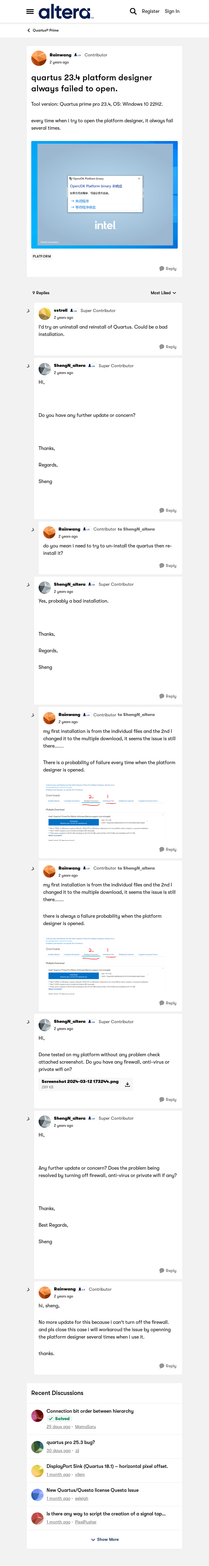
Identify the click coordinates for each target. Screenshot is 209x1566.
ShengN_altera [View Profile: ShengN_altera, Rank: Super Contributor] (70, 365)
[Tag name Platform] (41, 256)
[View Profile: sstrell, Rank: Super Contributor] (45, 314)
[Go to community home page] (66, 11)
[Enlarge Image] (104, 195)
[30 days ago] (59, 1450)
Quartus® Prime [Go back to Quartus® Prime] (42, 30)
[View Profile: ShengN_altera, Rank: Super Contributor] (45, 369)
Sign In (172, 11)
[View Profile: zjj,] (37, 1447)
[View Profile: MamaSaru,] (37, 1416)
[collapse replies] (28, 311)
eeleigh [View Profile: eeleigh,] (81, 1498)
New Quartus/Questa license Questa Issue (93, 1490)
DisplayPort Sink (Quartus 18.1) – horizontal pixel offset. (107, 1466)
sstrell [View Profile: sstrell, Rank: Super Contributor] (60, 310)
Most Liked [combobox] (164, 293)
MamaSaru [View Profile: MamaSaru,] (85, 1426)
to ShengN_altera (136, 529)
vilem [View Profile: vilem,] (80, 1474)
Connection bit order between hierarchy (90, 1411)
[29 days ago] (58, 1426)
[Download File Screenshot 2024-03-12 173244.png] (127, 1084)
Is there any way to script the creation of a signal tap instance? (104, 1514)
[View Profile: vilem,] (37, 1471)
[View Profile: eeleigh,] (37, 1495)
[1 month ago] (58, 1474)
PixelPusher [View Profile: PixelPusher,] (86, 1521)
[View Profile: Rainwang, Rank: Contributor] (39, 58)
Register (151, 11)
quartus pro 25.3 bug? (71, 1442)
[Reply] (168, 269)
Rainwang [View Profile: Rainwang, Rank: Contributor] (60, 54)
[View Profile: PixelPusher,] (37, 1518)
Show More (105, 1539)
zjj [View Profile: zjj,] (77, 1450)
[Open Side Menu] (30, 11)
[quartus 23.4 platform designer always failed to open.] (63, 317)
